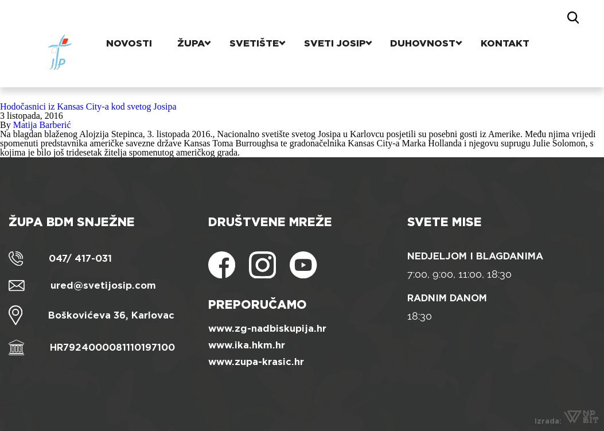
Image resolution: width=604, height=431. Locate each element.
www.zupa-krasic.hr (256, 362)
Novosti (133, 19)
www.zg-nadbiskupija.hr (267, 328)
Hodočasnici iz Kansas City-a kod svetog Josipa (88, 106)
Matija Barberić (42, 125)
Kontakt (498, 19)
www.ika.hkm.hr (246, 345)
